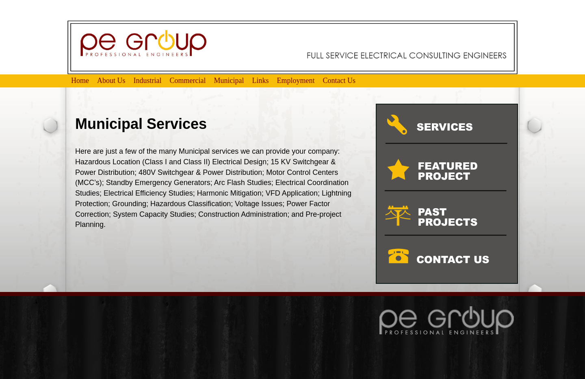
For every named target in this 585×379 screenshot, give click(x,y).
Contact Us (339, 80)
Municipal (229, 80)
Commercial (188, 80)
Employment (296, 80)
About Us (111, 80)
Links (260, 80)
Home (80, 80)
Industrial (148, 80)
